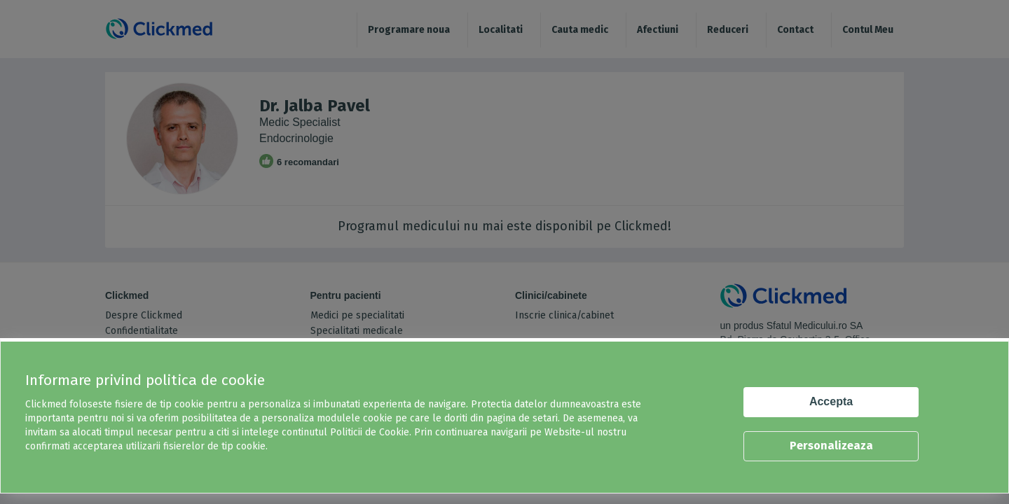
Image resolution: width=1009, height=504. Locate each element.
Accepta (831, 401)
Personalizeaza (831, 445)
